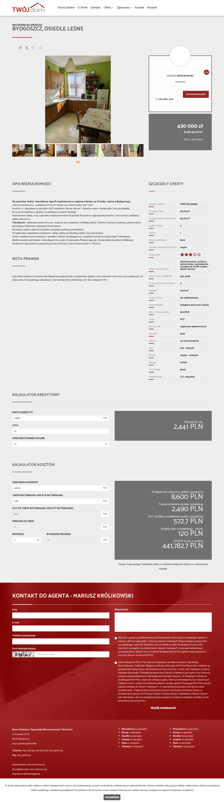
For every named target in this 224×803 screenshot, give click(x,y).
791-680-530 (165, 99)
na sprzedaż (185, 729)
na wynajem (134, 729)
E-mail (15, 623)
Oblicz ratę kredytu (193, 140)
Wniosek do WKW (23, 521)
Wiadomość (121, 610)
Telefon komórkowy (24, 636)
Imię (14, 610)
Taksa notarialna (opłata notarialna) (37, 495)
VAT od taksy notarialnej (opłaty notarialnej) (42, 508)
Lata (15, 425)
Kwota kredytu (22, 412)
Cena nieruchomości (25, 482)
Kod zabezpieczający (24, 648)
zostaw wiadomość (195, 94)
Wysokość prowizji (58, 534)
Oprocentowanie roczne (28, 438)
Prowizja (18, 534)
